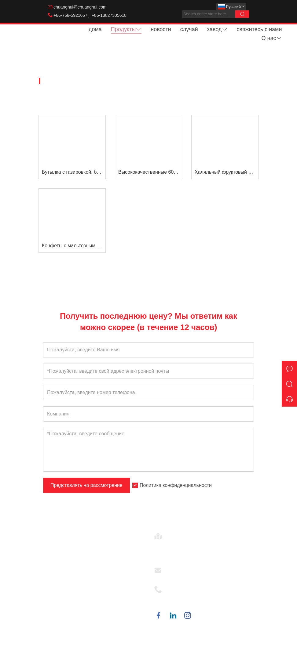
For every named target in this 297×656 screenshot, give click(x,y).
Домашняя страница (69, 81)
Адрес (175, 534)
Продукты (126, 29)
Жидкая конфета (147, 81)
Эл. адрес (179, 568)
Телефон (178, 587)
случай (189, 29)
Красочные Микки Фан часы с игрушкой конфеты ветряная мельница (93, 563)
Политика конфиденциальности (176, 485)
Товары (110, 81)
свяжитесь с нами (259, 29)
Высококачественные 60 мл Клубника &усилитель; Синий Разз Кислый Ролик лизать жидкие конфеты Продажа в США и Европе (150, 172)
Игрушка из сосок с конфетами (83, 577)
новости (161, 29)
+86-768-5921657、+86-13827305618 (90, 15)
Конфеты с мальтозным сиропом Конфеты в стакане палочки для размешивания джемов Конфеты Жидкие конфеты (73, 245)
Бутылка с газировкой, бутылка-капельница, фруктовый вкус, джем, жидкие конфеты (73, 172)
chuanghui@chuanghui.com (80, 7)
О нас (272, 38)
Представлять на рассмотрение (86, 485)
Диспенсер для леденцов (76, 550)
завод (217, 29)
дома (95, 29)
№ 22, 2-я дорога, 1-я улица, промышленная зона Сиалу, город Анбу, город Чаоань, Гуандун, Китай (208, 549)
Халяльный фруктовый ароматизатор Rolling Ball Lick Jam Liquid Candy (226, 172)
